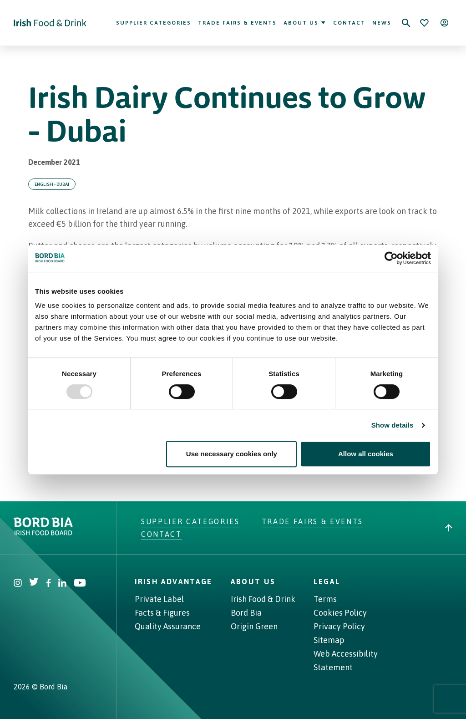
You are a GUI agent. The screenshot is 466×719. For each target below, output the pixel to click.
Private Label (159, 599)
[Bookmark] (424, 23)
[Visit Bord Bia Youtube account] (80, 584)
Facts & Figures (162, 612)
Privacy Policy (339, 626)
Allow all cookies (365, 454)
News (381, 23)
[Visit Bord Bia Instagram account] (18, 584)
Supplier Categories (153, 23)
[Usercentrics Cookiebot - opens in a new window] (391, 258)
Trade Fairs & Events (237, 23)
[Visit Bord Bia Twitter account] (34, 584)
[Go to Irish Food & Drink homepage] (50, 22)
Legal (327, 581)
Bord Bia (246, 612)
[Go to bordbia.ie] (77, 526)
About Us (305, 23)
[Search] (405, 23)
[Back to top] (448, 527)
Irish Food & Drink (263, 599)
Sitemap (329, 640)
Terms (325, 599)
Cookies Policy (340, 612)
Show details (392, 425)
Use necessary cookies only (231, 454)
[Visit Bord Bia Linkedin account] (62, 584)
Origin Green (254, 626)
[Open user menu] (444, 23)
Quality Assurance (168, 626)
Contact (349, 23)
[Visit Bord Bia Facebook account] (48, 584)
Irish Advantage (174, 581)
